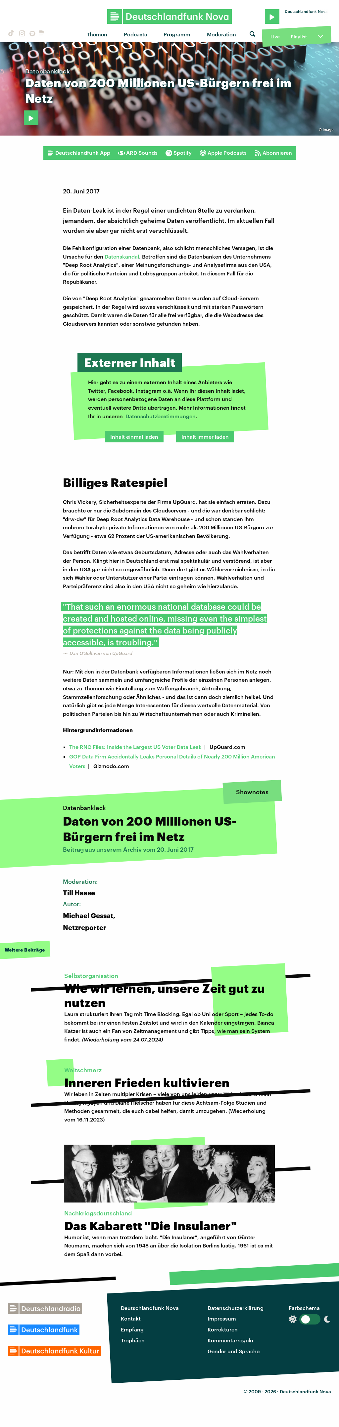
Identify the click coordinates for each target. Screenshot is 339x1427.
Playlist (299, 36)
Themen (97, 34)
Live (275, 36)
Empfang (132, 1329)
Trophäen (133, 1340)
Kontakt (131, 1318)
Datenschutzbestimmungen (160, 416)
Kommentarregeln (230, 1340)
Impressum (222, 1318)
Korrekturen (223, 1329)
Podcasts (135, 34)
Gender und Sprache (234, 1351)
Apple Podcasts (223, 152)
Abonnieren (273, 152)
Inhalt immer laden (205, 436)
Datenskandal (122, 256)
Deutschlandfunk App (78, 152)
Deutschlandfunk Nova (150, 1308)
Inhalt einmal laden (134, 436)
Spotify (179, 152)
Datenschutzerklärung (236, 1308)
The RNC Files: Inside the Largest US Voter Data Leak (135, 747)
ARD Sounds (138, 152)
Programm (177, 34)
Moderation (221, 34)
